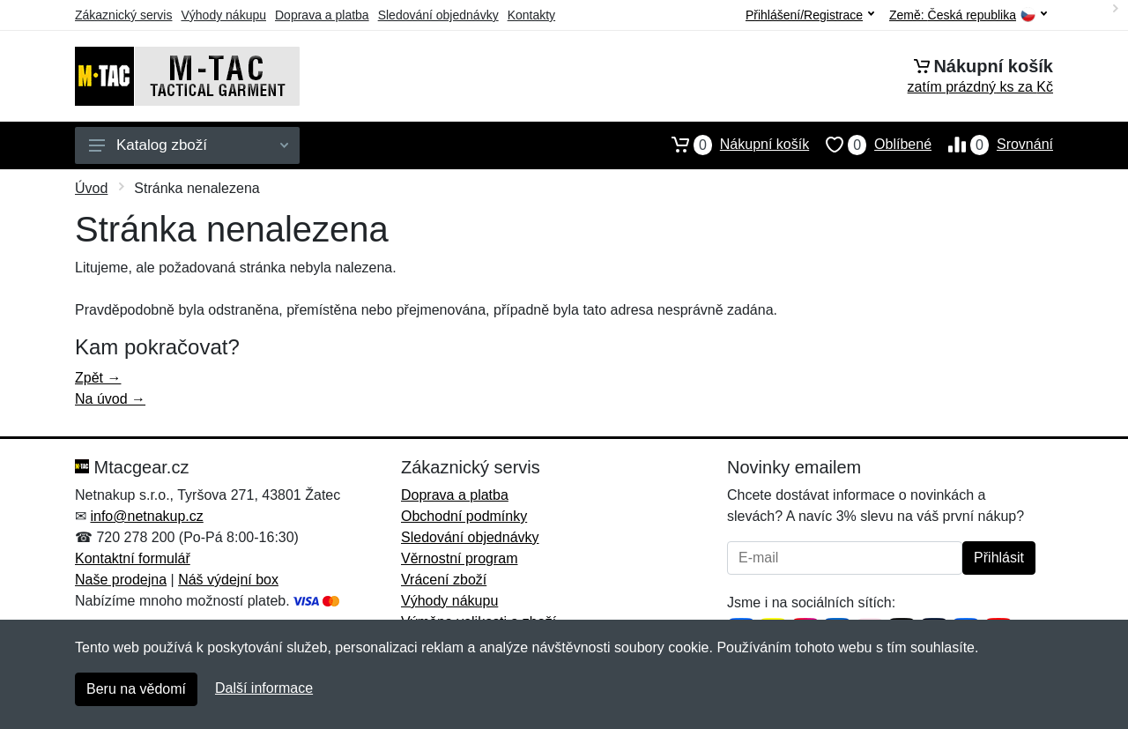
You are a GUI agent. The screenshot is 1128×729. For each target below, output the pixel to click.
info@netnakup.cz (146, 516)
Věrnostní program (459, 558)
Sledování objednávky (438, 15)
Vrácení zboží (443, 579)
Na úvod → (110, 398)
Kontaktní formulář (132, 558)
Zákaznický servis (123, 15)
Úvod (91, 188)
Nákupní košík (732, 144)
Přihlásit (999, 557)
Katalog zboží (188, 145)
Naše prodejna (121, 579)
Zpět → (98, 377)
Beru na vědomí (136, 688)
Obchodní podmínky (464, 516)
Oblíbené (870, 144)
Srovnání (992, 144)
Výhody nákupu (223, 15)
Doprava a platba (322, 15)
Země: (968, 15)
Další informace (264, 688)
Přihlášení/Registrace (810, 15)
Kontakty (531, 15)
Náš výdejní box (228, 579)
